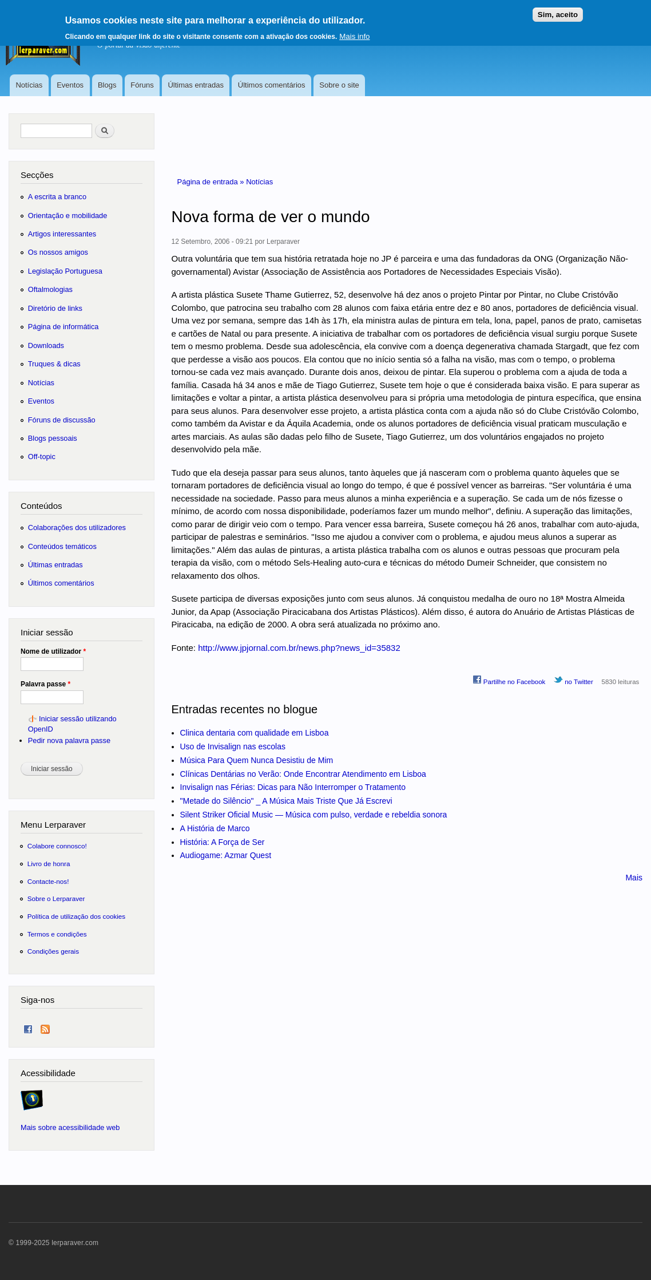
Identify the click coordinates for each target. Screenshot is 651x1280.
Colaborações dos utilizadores (77, 527)
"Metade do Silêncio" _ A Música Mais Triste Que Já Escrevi (286, 800)
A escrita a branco (57, 196)
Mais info (354, 31)
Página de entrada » (212, 181)
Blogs (107, 85)
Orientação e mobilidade (68, 215)
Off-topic (41, 456)
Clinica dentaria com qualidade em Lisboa (254, 732)
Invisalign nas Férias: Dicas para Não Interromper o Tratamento (293, 787)
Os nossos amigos (58, 252)
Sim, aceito (558, 10)
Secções (37, 175)
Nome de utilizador (53, 651)
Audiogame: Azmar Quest (226, 855)
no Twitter (573, 680)
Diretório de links (55, 308)
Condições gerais (53, 951)
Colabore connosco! (57, 846)
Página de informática (63, 326)
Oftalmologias (50, 289)
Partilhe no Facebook (509, 680)
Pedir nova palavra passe (69, 740)
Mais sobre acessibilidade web (70, 1127)
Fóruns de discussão (62, 420)
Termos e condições (57, 934)
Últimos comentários (271, 85)
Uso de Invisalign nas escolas (232, 746)
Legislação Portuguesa (65, 271)
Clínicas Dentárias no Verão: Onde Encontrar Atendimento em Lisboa (303, 774)
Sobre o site (339, 85)
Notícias (28, 85)
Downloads (46, 345)
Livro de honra (48, 863)
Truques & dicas (54, 363)
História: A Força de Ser (222, 842)
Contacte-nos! (48, 881)
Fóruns (141, 85)
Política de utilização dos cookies (76, 916)
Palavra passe (45, 684)
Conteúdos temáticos (62, 546)
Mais (633, 877)
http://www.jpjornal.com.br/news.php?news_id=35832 (299, 648)
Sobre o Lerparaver (56, 898)
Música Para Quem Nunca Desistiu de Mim (257, 760)
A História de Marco (215, 828)
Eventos (70, 85)
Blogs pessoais (52, 438)
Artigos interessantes (62, 234)
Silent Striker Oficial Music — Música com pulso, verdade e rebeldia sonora (313, 814)
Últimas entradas (196, 85)
